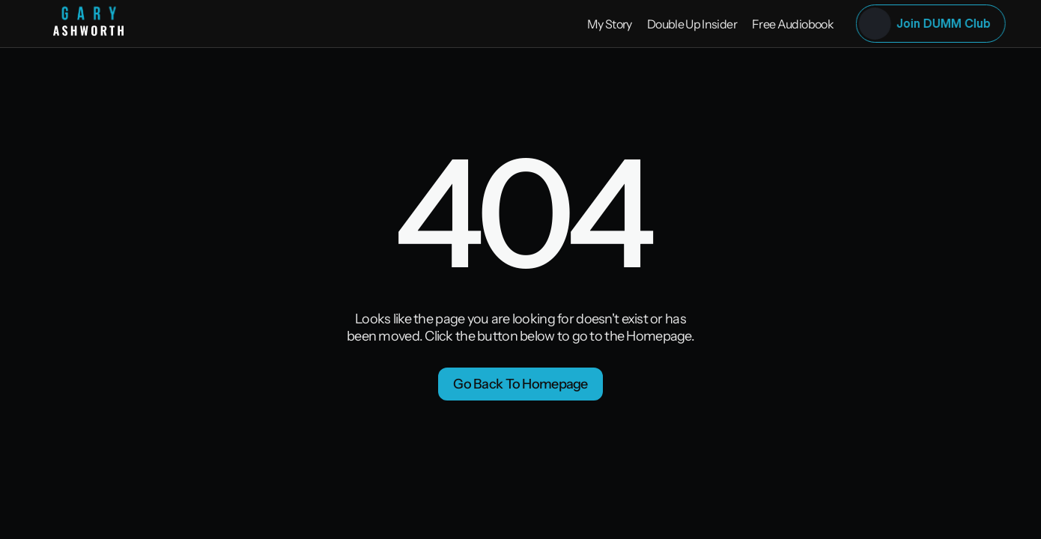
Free (764, 23)
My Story (609, 23)
